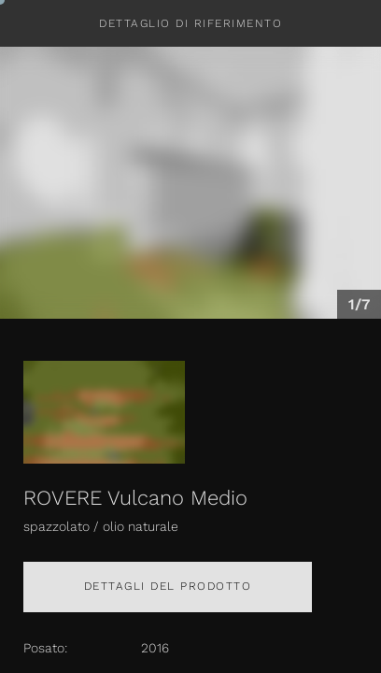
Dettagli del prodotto (168, 586)
